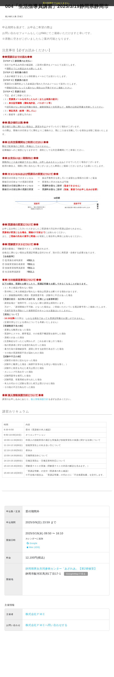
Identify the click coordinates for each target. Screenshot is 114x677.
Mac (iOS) (33, 547)
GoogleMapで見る (76, 573)
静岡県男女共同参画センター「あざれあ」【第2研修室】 (61, 568)
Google (32, 543)
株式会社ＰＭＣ (35, 614)
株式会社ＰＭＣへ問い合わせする (46, 625)
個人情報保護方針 (39, 399)
